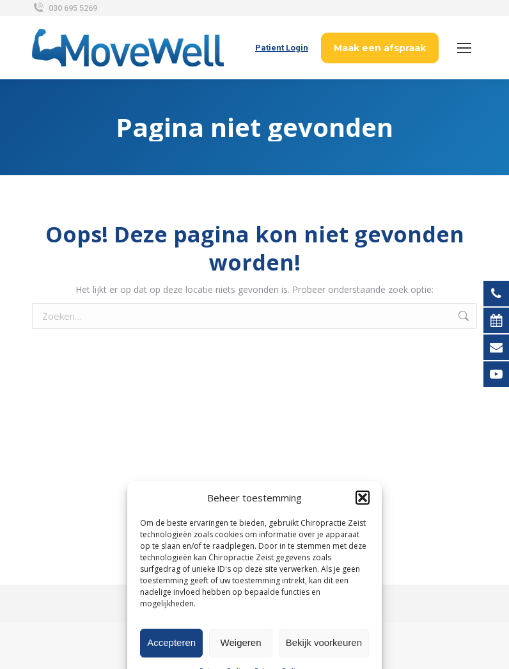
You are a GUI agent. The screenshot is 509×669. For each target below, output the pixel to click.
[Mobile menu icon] (464, 48)
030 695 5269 (64, 8)
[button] (362, 555)
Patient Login (281, 47)
